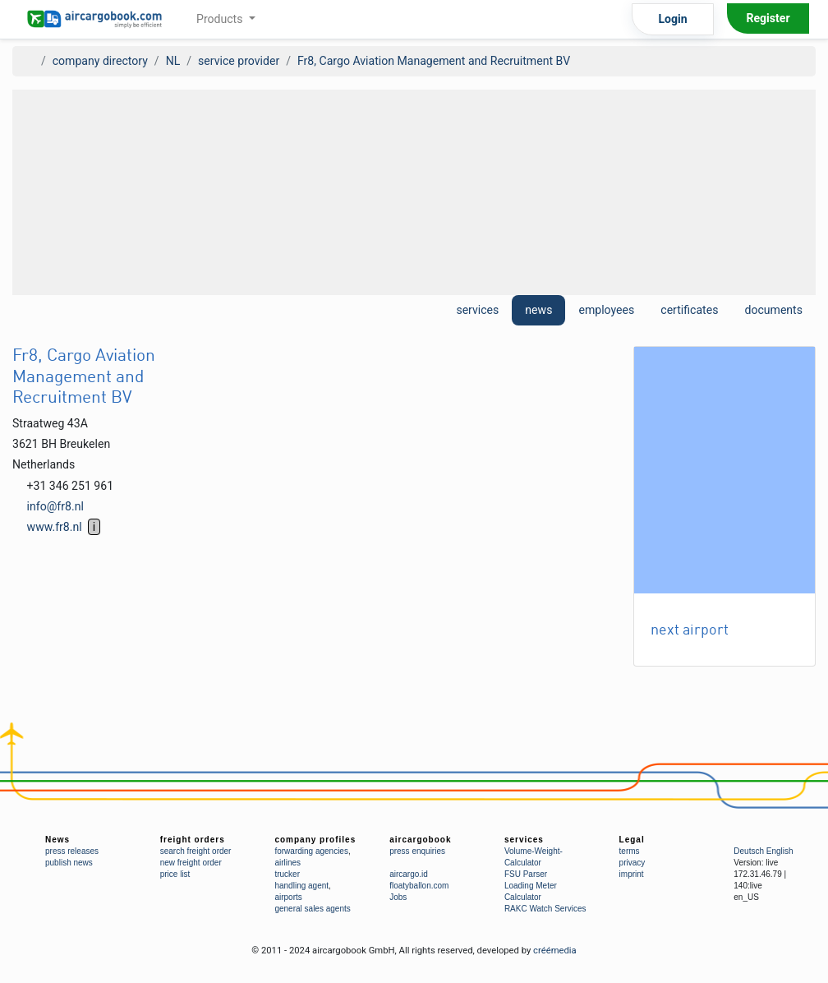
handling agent (301, 885)
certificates (689, 309)
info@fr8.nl (55, 506)
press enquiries (417, 851)
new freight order (191, 862)
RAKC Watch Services (545, 908)
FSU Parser (525, 874)
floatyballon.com (418, 885)
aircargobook (420, 839)
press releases (72, 851)
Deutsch (749, 851)
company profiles (315, 839)
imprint (631, 874)
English (780, 851)
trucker (287, 874)
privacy (632, 862)
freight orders (192, 839)
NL (173, 60)
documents (773, 309)
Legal (632, 839)
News (57, 839)
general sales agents (312, 908)
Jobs (398, 897)
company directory (100, 60)
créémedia (555, 950)
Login (672, 18)
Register (767, 18)
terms (629, 851)
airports (287, 897)
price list (175, 874)
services (477, 309)
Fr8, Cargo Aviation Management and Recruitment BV (433, 60)
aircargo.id (408, 874)
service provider (238, 60)
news (538, 309)
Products (221, 18)
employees (606, 309)
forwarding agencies (311, 851)
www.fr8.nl (54, 526)
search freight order (196, 851)
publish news (69, 862)
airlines (287, 862)
